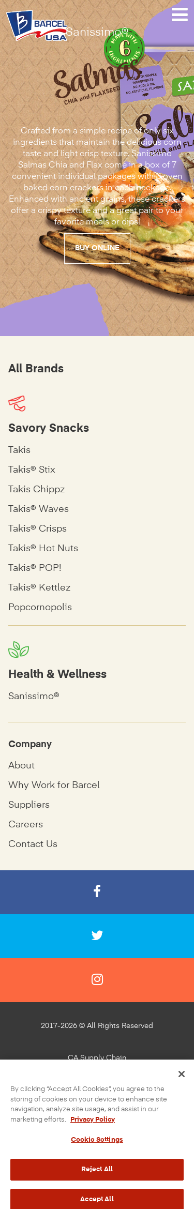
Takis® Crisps (37, 529)
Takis (19, 450)
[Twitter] (97, 936)
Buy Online (97, 248)
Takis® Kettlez (39, 588)
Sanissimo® (33, 696)
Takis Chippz (36, 489)
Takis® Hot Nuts (43, 548)
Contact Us (32, 844)
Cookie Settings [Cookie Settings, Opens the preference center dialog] (97, 1146)
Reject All (97, 1175)
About (21, 765)
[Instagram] (97, 980)
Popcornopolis (40, 607)
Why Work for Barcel (54, 785)
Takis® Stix (31, 470)
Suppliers (29, 805)
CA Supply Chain (97, 1058)
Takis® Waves (38, 509)
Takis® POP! (34, 568)
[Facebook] (97, 892)
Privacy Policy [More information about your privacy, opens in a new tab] (92, 1125)
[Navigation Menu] (180, 15)
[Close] (181, 1080)
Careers (25, 824)
